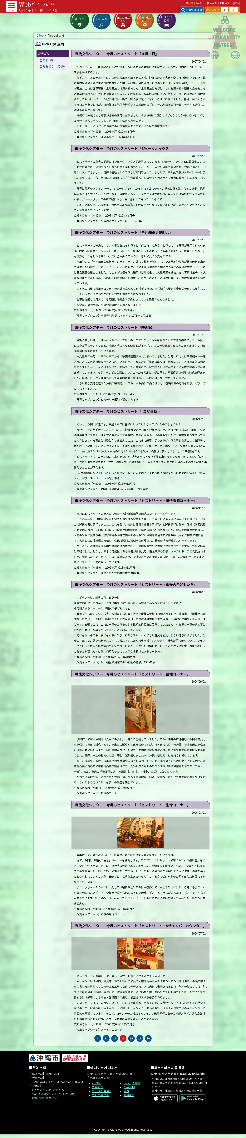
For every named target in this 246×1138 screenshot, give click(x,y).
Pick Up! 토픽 (132, 1083)
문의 (41, 10)
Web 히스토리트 (39, 4)
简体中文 (212, 3)
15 (139, 1038)
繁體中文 (224, 3)
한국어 (236, 3)
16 (148, 1038)
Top (21, 10)
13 (123, 1038)
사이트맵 (52, 10)
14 (131, 1038)
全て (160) (46, 60)
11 (106, 1038)
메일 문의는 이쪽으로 (44, 1098)
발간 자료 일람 (100, 1095)
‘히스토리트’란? (101, 1091)
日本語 (189, 3)
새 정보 (96, 1083)
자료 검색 (97, 1087)
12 (114, 1038)
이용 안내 (31, 10)
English (200, 3)
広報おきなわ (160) (52, 66)
